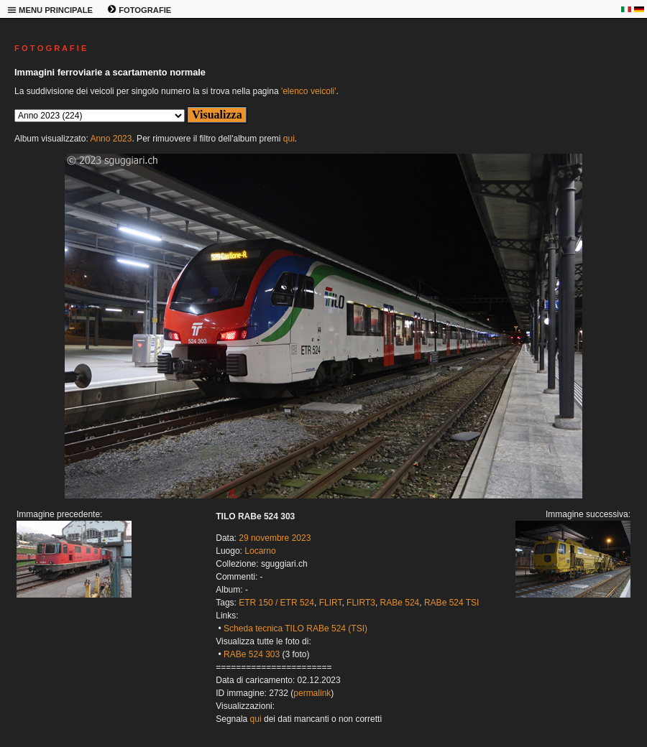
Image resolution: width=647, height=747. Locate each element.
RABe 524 (400, 603)
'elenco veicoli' (308, 91)
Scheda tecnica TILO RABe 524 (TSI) (295, 628)
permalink (312, 693)
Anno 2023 (111, 139)
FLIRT (330, 603)
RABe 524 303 (252, 654)
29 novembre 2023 (275, 538)
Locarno (259, 551)
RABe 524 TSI (451, 603)
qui (289, 139)
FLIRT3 (361, 603)
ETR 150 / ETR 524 (276, 603)
